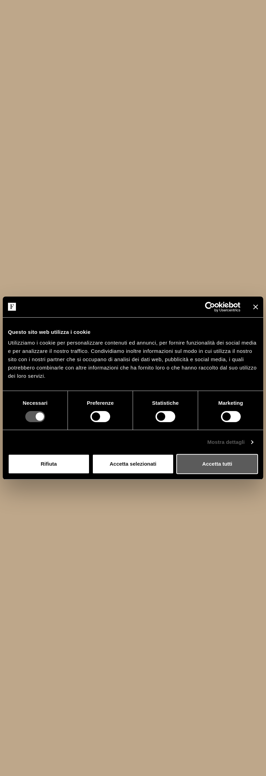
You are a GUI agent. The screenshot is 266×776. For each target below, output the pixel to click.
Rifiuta (49, 464)
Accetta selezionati (132, 464)
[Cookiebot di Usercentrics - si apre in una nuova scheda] (210, 307)
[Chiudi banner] (255, 306)
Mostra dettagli (226, 442)
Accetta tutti (217, 464)
